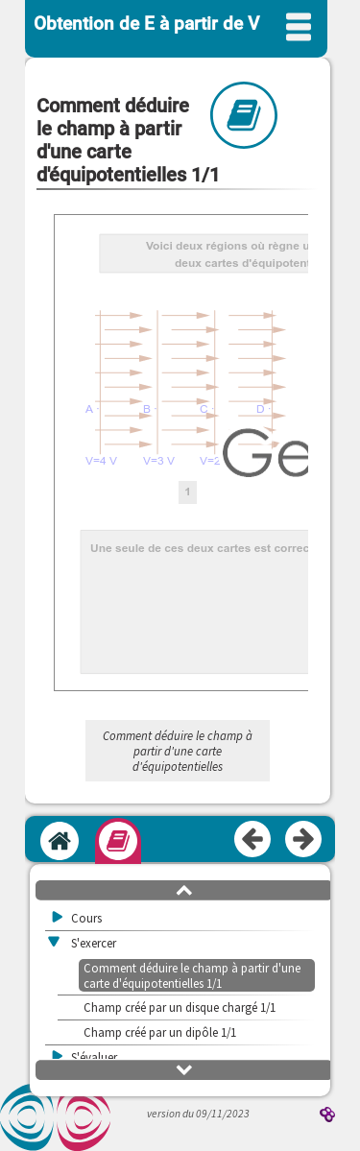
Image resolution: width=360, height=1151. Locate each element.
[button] (184, 889)
